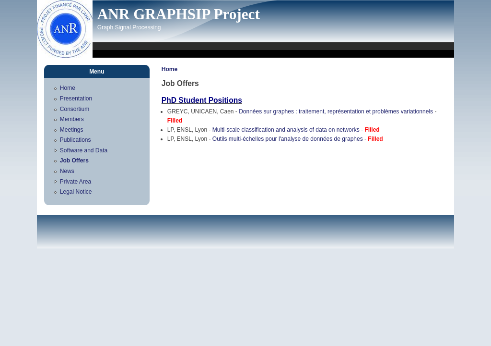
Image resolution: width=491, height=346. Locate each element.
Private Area (75, 181)
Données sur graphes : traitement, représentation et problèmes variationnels (336, 111)
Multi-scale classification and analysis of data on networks (286, 129)
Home (169, 69)
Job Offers (74, 160)
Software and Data (83, 150)
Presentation (76, 98)
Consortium (74, 109)
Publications (75, 139)
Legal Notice (76, 191)
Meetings (71, 129)
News (67, 171)
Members (72, 119)
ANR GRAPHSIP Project (178, 14)
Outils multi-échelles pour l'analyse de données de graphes (287, 139)
